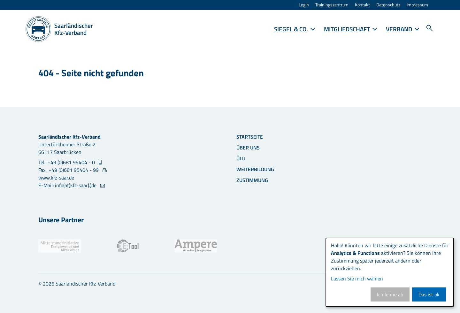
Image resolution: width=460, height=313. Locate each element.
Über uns (248, 147)
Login (304, 5)
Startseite (249, 137)
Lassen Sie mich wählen (357, 278)
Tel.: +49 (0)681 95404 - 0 (67, 162)
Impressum (417, 5)
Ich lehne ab (390, 294)
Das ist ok (429, 294)
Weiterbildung (255, 169)
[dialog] (390, 272)
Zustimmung (252, 180)
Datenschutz (388, 5)
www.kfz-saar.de (56, 177)
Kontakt (362, 5)
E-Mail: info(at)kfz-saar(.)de (68, 185)
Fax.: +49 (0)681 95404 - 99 (69, 170)
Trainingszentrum (332, 5)
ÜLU (240, 158)
